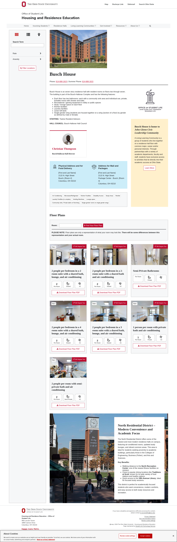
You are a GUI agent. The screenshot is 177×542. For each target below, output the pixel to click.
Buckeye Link (117, 4)
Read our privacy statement (46, 540)
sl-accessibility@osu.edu (147, 513)
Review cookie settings (127, 536)
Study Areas (109, 196)
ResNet (118, 196)
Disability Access (98, 196)
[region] (88, 536)
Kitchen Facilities (86, 196)
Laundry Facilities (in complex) (61, 199)
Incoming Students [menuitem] (41, 26)
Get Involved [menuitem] (106, 26)
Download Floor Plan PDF (66, 293)
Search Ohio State (146, 4)
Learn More (148, 168)
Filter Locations (27, 68)
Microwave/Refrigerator (71, 196)
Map (106, 4)
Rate (15, 53)
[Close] (173, 535)
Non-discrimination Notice (147, 518)
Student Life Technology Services (145, 526)
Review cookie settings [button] (148, 520)
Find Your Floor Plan (93, 225)
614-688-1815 (61, 81)
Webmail (131, 4)
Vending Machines (78, 199)
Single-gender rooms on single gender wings (95, 203)
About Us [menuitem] (135, 26)
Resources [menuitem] (121, 26)
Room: (54, 225)
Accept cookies (145, 536)
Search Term (18, 42)
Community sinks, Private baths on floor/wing (65, 203)
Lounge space (91, 199)
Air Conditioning (57, 196)
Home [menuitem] (26, 26)
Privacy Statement (149, 516)
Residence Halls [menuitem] (60, 26)
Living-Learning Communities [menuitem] (83, 26)
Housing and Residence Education (50, 17)
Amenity (16, 59)
